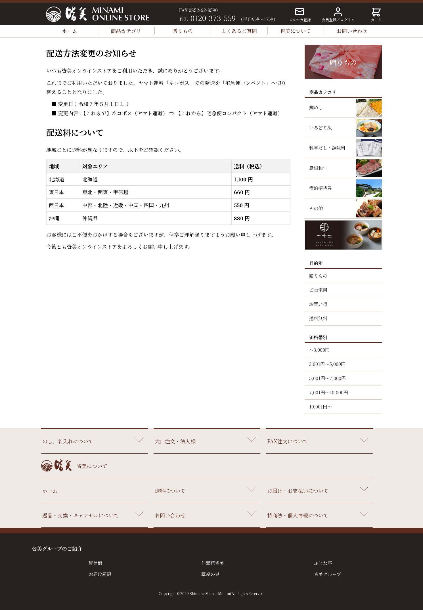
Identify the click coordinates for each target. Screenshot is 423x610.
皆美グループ (327, 574)
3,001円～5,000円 (327, 364)
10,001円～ (320, 406)
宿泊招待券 (320, 188)
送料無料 (318, 318)
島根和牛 (318, 168)
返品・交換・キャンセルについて (80, 515)
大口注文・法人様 (175, 441)
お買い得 (318, 304)
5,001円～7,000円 (327, 378)
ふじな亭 (323, 563)
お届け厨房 (100, 574)
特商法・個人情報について (297, 515)
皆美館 (95, 563)
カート (376, 15)
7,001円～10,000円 (328, 392)
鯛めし (316, 107)
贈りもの (182, 30)
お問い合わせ (352, 30)
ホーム (69, 30)
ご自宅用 (318, 290)
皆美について (295, 30)
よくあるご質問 (239, 30)
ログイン (347, 19)
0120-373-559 (213, 17)
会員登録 (329, 19)
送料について (170, 490)
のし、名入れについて (67, 441)
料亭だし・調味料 (327, 147)
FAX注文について (287, 441)
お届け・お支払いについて (297, 490)
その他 (316, 208)
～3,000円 (319, 350)
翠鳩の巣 (210, 574)
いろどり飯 (320, 127)
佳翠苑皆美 (212, 563)
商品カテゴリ (126, 30)
